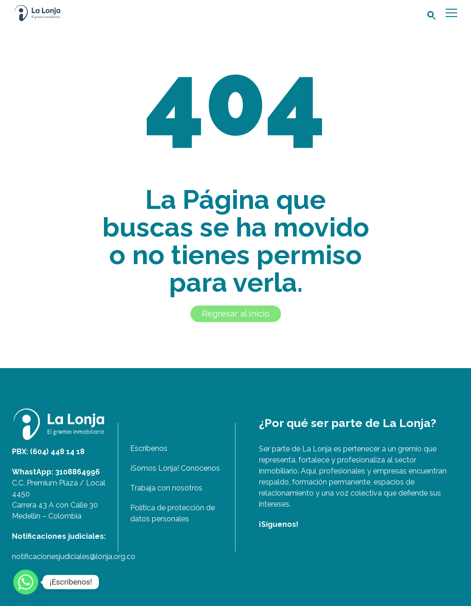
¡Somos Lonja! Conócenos (175, 468)
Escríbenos (148, 448)
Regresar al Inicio (236, 313)
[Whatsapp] (25, 582)
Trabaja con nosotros (166, 488)
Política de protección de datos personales (172, 513)
